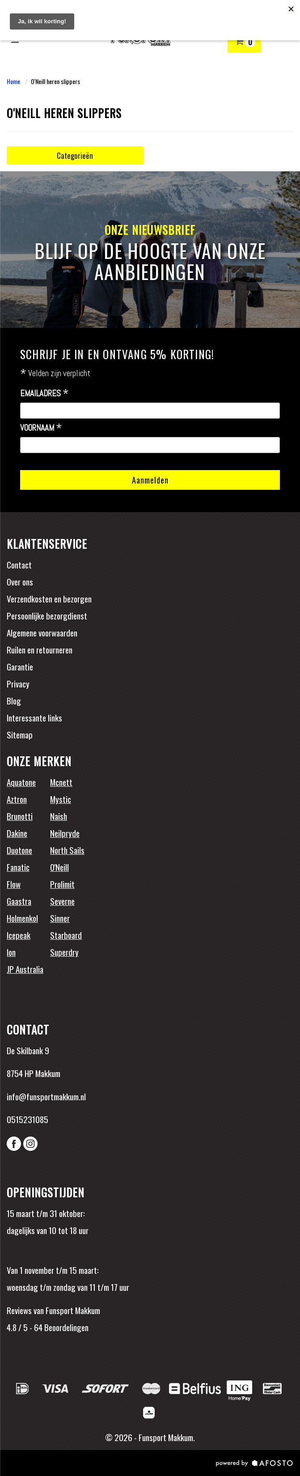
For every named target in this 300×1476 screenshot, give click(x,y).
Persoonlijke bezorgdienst (47, 615)
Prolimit (62, 884)
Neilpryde (65, 833)
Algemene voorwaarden (42, 632)
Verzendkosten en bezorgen (49, 598)
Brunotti (20, 816)
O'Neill (59, 867)
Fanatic (18, 867)
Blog (14, 700)
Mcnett (61, 782)
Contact (19, 564)
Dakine (17, 833)
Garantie (20, 666)
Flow (14, 884)
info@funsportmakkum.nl (46, 1096)
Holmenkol (22, 918)
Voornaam (41, 428)
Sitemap (20, 734)
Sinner (60, 918)
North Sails (67, 850)
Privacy (18, 683)
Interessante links (34, 717)
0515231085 (27, 1119)
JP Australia (25, 969)
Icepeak (18, 935)
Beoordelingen (65, 1327)
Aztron (17, 799)
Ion (11, 952)
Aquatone (21, 782)
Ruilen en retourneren (39, 649)
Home (13, 81)
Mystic (60, 799)
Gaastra (19, 901)
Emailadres (44, 393)
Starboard (66, 935)
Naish (58, 816)
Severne (62, 901)
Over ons (20, 581)
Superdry (64, 952)
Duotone (19, 850)
